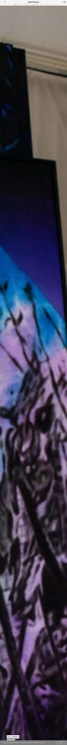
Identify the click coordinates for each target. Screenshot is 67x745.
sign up (47, 4)
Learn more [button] (42, 742)
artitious (33, 2)
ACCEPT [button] (60, 742)
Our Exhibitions (34, 4)
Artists (15, 4)
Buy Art (20, 4)
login (51, 4)
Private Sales (27, 4)
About (41, 4)
